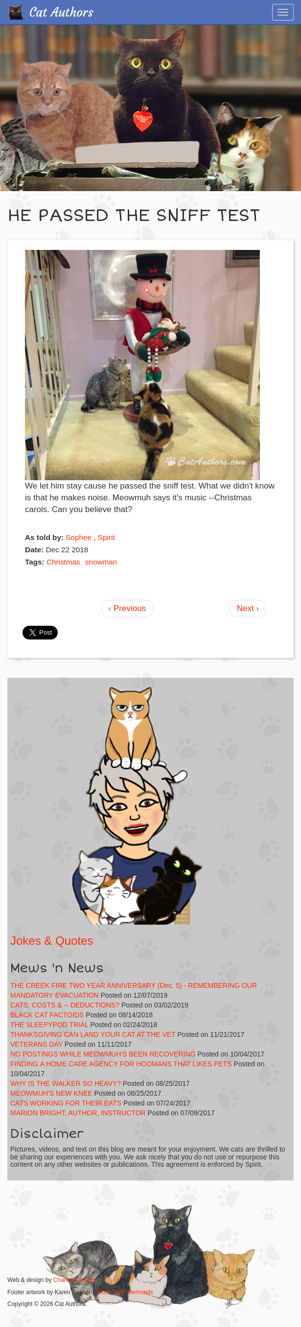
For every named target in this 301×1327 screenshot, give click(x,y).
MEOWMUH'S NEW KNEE (51, 1093)
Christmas (63, 562)
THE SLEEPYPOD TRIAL (49, 1025)
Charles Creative (75, 1280)
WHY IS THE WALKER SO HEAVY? (66, 1083)
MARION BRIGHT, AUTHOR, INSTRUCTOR (78, 1113)
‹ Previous (127, 608)
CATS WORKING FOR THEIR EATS (65, 1103)
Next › (248, 608)
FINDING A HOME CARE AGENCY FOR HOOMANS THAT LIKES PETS (121, 1064)
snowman (101, 562)
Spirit (106, 537)
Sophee (79, 537)
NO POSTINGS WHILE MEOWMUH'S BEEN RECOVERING (102, 1054)
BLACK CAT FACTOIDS (47, 1015)
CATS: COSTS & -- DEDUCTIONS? (64, 1005)
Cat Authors (61, 12)
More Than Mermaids (125, 1292)
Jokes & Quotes (51, 940)
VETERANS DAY (36, 1044)
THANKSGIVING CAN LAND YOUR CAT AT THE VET (92, 1034)
